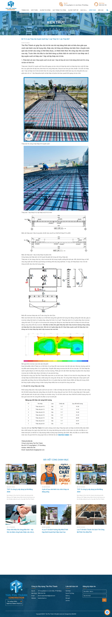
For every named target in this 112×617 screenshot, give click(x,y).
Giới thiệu (34, 10)
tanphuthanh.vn (39, 598)
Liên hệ (67, 600)
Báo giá (100, 10)
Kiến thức (92, 10)
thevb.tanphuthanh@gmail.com (43, 595)
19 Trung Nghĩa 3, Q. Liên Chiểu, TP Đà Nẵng (76, 4)
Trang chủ (25, 10)
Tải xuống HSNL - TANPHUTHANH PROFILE (14, 603)
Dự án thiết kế (73, 10)
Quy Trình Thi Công (59, 10)
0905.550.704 (102, 4)
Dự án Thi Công (45, 10)
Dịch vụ (83, 10)
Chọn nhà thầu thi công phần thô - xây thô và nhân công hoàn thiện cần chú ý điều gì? (20, 532)
